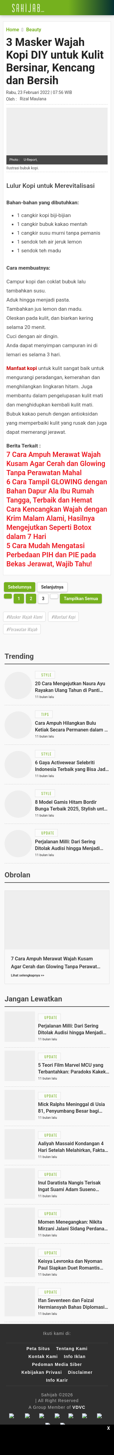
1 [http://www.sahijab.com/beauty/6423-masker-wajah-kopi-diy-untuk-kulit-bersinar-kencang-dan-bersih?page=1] (19, 598)
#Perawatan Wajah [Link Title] (21, 629)
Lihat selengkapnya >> (27, 975)
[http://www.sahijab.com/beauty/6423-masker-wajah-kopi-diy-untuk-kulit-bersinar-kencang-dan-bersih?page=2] (19, 587)
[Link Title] (4, 7)
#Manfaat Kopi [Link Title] (63, 616)
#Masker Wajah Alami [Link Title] (24, 616)
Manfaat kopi (21, 368)
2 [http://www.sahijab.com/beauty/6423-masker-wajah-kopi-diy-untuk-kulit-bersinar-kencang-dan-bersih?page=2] (31, 598)
